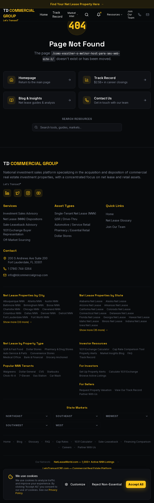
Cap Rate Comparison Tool (128, 349)
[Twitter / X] (18, 193)
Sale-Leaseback (108, 441)
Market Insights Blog (112, 353)
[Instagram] (28, 193)
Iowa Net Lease (88, 325)
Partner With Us (88, 394)
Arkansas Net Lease (116, 305)
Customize (75, 484)
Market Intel (73, 14)
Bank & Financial (33, 357)
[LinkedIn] (7, 193)
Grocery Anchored (57, 357)
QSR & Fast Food (13, 349)
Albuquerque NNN (13, 301)
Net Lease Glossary (119, 220)
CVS (41, 371)
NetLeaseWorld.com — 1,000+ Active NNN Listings (84, 461)
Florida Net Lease (89, 317)
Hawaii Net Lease (139, 317)
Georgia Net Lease (114, 317)
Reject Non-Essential (107, 484)
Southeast (77, 416)
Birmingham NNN (34, 305)
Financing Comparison (137, 441)
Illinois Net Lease (112, 321)
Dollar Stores (34, 349)
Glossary (33, 441)
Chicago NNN (31, 309)
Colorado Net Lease (119, 309)
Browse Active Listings (92, 375)
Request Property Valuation (95, 390)
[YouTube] (38, 193)
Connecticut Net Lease (92, 313)
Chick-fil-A (9, 375)
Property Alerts (88, 353)
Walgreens (9, 371)
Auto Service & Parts (15, 353)
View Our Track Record (128, 390)
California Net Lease (91, 309)
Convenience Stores (42, 353)
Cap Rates (62, 441)
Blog (19, 441)
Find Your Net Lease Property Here (77, 4)
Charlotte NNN (11, 309)
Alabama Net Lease (90, 301)
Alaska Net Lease (116, 301)
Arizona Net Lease (90, 305)
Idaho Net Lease (89, 321)
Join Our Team (131, 14)
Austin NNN (51, 301)
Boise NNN (53, 305)
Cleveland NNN (51, 309)
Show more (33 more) (17, 322)
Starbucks (53, 371)
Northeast (27, 416)
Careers (67, 447)
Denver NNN (48, 313)
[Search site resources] (77, 127)
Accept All (135, 484)
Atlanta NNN (35, 301)
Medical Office (12, 357)
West (77, 425)
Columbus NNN (12, 313)
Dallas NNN (31, 313)
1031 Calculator (83, 441)
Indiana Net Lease (136, 321)
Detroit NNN (66, 313)
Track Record (57, 14)
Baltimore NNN (11, 305)
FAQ (130, 353)
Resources (115, 14)
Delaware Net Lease (122, 313)
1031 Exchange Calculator (94, 349)
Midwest (127, 416)
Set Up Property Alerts (92, 371)
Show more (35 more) (93, 330)
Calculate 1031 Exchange (123, 371)
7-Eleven (24, 375)
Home (44, 14)
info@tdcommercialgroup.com (28, 275)
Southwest (27, 425)
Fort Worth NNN (40, 317)
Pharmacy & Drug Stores (59, 349)
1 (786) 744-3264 (19, 268)
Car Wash (55, 375)
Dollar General (27, 371)
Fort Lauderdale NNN (15, 317)
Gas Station (40, 375)
